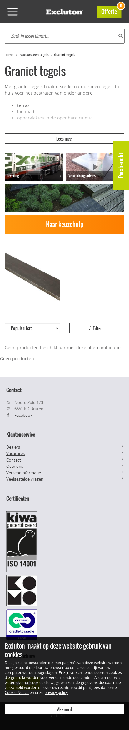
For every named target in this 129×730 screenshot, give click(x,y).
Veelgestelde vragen (24, 479)
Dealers (13, 447)
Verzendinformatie (23, 473)
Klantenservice (20, 434)
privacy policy (56, 692)
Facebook (23, 415)
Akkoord (64, 709)
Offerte (111, 11)
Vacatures (15, 453)
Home (9, 55)
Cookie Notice (17, 692)
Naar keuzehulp (64, 224)
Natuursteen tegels (34, 55)
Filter (94, 328)
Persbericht (121, 165)
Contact (13, 460)
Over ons (14, 466)
